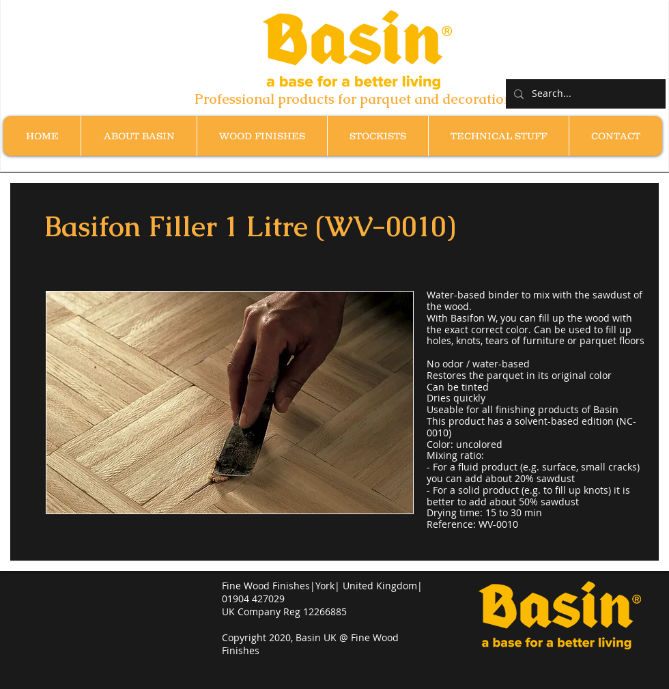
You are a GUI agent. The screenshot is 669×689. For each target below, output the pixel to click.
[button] (262, 136)
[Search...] (584, 94)
